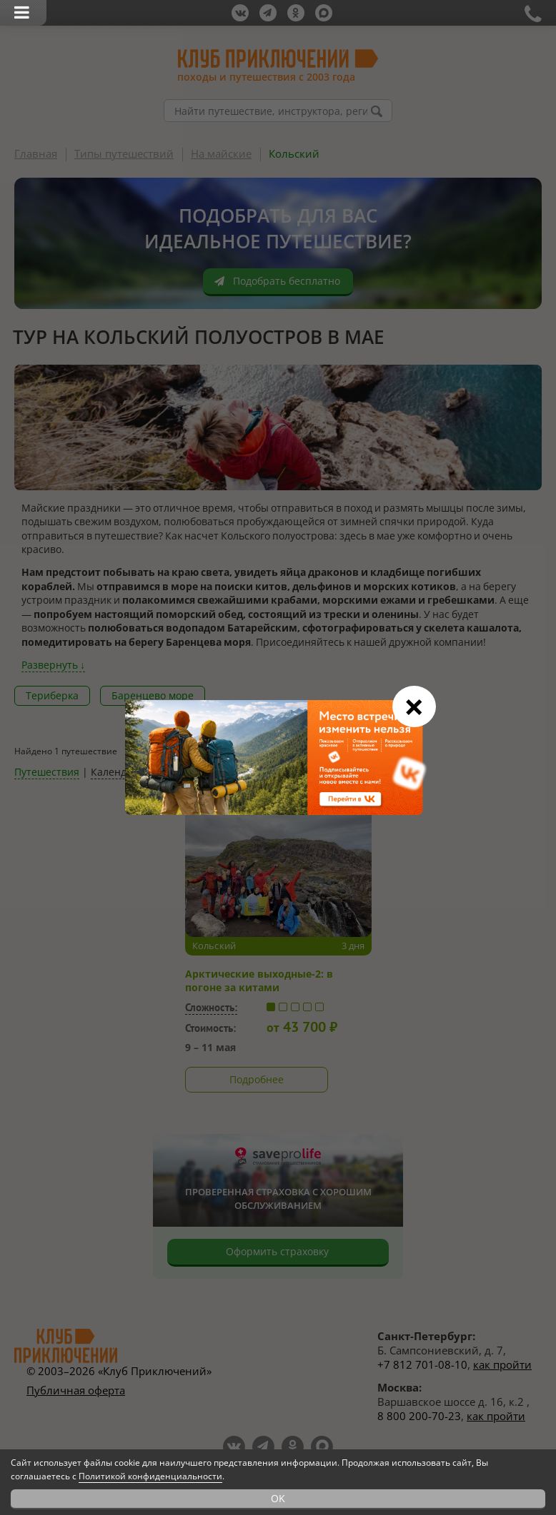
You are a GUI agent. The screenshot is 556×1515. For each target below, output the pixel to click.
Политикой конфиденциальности (150, 1476)
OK (278, 1498)
